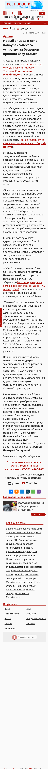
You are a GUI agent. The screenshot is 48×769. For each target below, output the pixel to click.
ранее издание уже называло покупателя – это (23, 141)
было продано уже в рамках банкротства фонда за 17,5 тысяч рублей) (24, 286)
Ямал (13, 28)
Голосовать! (38, 514)
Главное (7, 23)
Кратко (17, 23)
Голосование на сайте (17, 497)
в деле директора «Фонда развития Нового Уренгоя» (22, 69)
